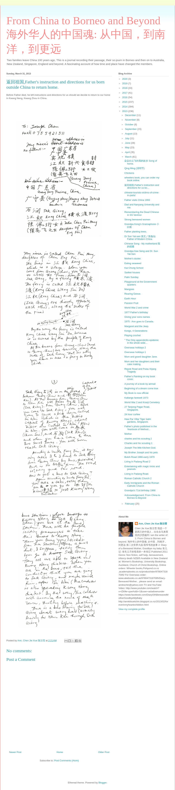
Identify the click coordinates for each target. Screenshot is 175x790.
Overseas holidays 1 (135, 352)
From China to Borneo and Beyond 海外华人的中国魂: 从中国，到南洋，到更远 (85, 35)
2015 (125, 102)
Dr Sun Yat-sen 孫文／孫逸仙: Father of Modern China (140, 238)
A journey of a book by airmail (139, 384)
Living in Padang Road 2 (137, 461)
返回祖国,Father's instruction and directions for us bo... (141, 186)
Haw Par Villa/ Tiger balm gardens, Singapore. (137, 420)
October (129, 124)
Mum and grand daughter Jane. (140, 356)
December (131, 115)
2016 (125, 97)
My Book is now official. (136, 393)
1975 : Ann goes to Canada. (139, 321)
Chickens (129, 173)
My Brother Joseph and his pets (141, 452)
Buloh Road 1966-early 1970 (139, 457)
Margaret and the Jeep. (136, 326)
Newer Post (15, 752)
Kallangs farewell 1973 (136, 397)
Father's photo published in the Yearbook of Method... (140, 428)
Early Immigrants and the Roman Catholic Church (141, 484)
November (131, 119)
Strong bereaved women (137, 219)
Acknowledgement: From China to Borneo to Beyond (142, 496)
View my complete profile (131, 609)
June (128, 143)
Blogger (102, 782)
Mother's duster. (132, 258)
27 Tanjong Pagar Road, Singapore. (137, 408)
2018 (125, 88)
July (127, 138)
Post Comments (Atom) (66, 760)
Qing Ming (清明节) (134, 168)
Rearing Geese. (132, 293)
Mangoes (129, 289)
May (127, 147)
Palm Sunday (131, 277)
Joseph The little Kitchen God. (140, 447)
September (131, 129)
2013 (125, 111)
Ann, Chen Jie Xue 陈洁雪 (153, 523)
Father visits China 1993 (137, 200)
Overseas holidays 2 (135, 347)
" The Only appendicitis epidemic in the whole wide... (141, 341)
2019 (125, 83)
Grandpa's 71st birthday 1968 (139, 490)
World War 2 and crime (136, 307)
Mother (128, 433)
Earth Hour (130, 298)
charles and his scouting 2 (138, 438)
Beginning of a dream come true (141, 388)
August (129, 133)
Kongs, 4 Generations (135, 330)
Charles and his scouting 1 (138, 443)
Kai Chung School (133, 267)
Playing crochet (132, 335)
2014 (125, 106)
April (128, 152)
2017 (125, 92)
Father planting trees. (135, 231)
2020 (125, 79)
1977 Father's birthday (136, 312)
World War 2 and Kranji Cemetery (142, 402)
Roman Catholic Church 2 (137, 478)
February (130, 503)
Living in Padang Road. (136, 473)
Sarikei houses (132, 272)
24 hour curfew (132, 414)
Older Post (103, 752)
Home (60, 752)
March (128, 156)
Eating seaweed (132, 263)
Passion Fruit (131, 303)
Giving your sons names (137, 317)
